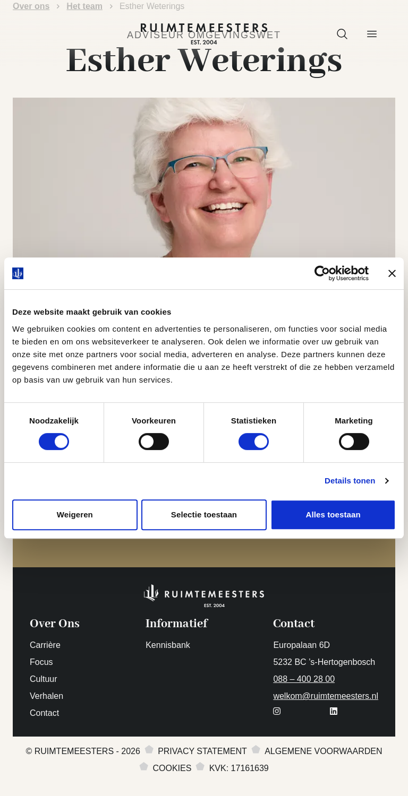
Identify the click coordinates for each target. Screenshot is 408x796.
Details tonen (350, 480)
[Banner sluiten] (392, 273)
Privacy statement (202, 751)
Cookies (172, 768)
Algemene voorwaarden (323, 751)
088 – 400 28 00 (304, 678)
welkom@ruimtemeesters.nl (325, 695)
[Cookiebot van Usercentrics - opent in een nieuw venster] (322, 273)
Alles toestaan (333, 514)
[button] (342, 34)
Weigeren (75, 514)
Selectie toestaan (204, 514)
